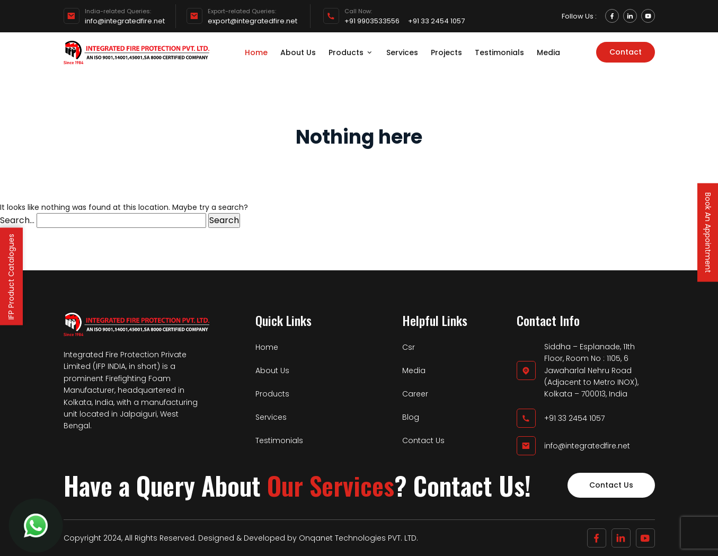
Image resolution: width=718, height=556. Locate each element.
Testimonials (499, 52)
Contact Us (423, 440)
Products (351, 52)
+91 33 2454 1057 (436, 21)
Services (402, 52)
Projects (446, 52)
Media (548, 52)
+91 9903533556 (372, 21)
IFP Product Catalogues (11, 276)
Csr (408, 347)
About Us (298, 52)
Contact (625, 52)
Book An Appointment (708, 232)
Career (415, 394)
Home (256, 52)
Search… (17, 220)
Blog (410, 417)
